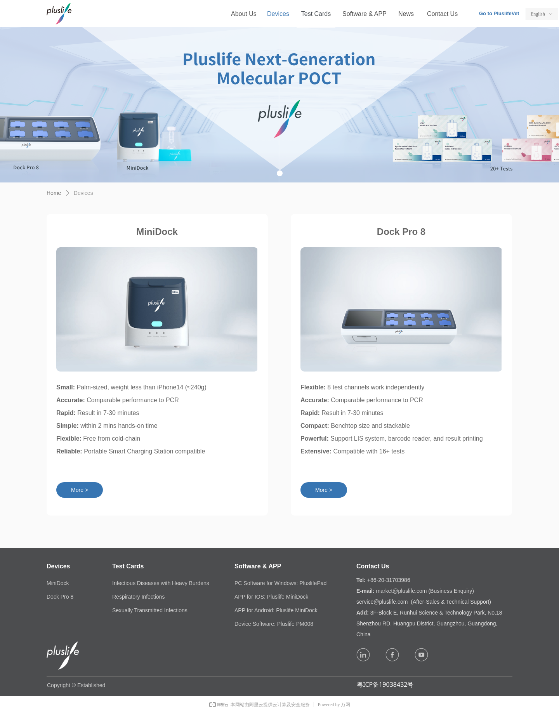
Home (54, 193)
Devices (83, 193)
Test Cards (316, 13)
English (538, 14)
